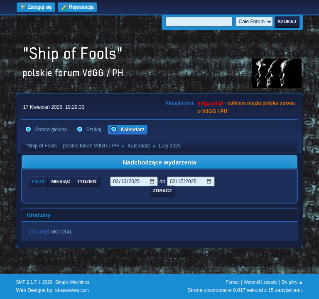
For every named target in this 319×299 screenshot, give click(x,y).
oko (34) (61, 231)
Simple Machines (72, 281)
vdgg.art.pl (210, 103)
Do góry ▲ (292, 281)
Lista (38, 181)
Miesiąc (60, 181)
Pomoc (233, 281)
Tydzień (86, 181)
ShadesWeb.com (72, 290)
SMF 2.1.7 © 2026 (34, 281)
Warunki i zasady (261, 281)
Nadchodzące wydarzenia (159, 162)
